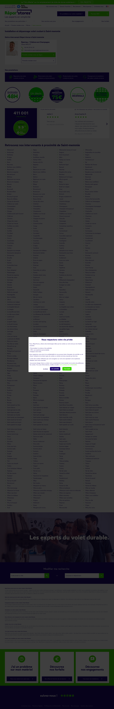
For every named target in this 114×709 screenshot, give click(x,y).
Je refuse (45, 368)
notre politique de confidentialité (68, 364)
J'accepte (67, 368)
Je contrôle (55, 368)
